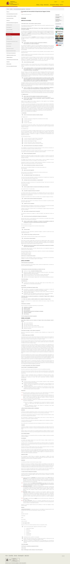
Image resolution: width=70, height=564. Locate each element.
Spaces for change (9, 36)
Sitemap (15, 555)
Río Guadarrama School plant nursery (12, 41)
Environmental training (10, 18)
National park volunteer (10, 48)
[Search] (62, 1)
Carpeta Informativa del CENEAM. (59, 17)
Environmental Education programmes (19, 9)
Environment (46, 4)
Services (61, 4)
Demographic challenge (54, 4)
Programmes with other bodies (11, 50)
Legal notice (26, 555)
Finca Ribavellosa (9, 43)
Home (8, 9)
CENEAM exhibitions (10, 57)
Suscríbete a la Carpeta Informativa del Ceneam (59, 20)
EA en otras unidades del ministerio (12, 66)
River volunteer (9, 46)
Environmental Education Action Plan (12, 13)
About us (8, 11)
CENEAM (11, 9)
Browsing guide (21, 555)
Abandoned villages (9, 29)
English (55, 1)
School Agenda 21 (9, 27)
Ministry (38, 4)
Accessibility (11, 555)
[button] (49, 4)
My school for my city (10, 31)
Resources (8, 20)
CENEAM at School (9, 24)
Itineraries (8, 61)
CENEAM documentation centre (11, 55)
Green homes (28, 9)
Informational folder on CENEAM (11, 16)
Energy (41, 4)
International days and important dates (12, 59)
